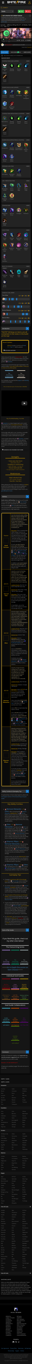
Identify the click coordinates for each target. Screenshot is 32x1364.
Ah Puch (24, 1210)
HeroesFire (8, 1334)
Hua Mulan (25, 1236)
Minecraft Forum (21, 1320)
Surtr (23, 1167)
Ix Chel (13, 1187)
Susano (24, 1261)
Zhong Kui (14, 1203)
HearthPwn (19, 1329)
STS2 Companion (21, 1334)
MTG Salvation (20, 1319)
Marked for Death (21, 550)
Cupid (23, 1138)
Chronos (24, 1181)
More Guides (27, 52)
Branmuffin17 (9, 44)
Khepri (13, 1243)
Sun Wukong (15, 1261)
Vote (3, 40)
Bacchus (14, 1113)
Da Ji (13, 1228)
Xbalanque (18, 554)
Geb (13, 1232)
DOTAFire (8, 1326)
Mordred (14, 1247)
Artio (23, 1217)
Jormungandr (25, 1241)
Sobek (23, 1258)
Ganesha (29, 47)
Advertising (20, 1348)
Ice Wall (19, 720)
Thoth (23, 1198)
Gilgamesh (25, 1232)
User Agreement (5, 1348)
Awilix (23, 1219)
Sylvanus (14, 1124)
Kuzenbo (14, 1122)
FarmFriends (9, 1331)
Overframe (19, 1332)
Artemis (14, 1217)
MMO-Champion (21, 1325)
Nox (13, 1192)
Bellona (24, 1221)
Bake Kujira (25, 1113)
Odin (13, 719)
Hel (23, 1185)
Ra (12, 1256)
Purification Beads (18, 641)
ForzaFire (8, 1332)
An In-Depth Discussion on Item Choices (17, 968)
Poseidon (24, 1254)
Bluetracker (20, 1328)
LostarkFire (8, 1335)
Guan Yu (14, 1160)
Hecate (24, 1234)
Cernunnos (25, 1223)
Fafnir (13, 1118)
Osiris (23, 1165)
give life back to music (6, 491)
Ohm (12, 505)
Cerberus (14, 1223)
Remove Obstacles (18, 775)
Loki (13, 1095)
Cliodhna (24, 1091)
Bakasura (24, 1089)
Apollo (23, 1214)
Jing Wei (14, 1241)
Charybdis (24, 1136)
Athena (24, 1111)
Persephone (14, 1194)
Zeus (13, 1269)
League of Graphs (10, 1317)
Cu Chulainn (14, 1158)
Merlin (24, 1190)
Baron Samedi (15, 1221)
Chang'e (14, 1181)
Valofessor (8, 1328)
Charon (13, 1225)
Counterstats (9, 1320)
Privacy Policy (13, 1348)
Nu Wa (24, 1192)
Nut (12, 1252)
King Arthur (14, 1163)
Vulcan (13, 1201)
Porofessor (8, 1319)
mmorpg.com (20, 1326)
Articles (22, 1351)
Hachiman (14, 1140)
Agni (13, 1210)
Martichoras (15, 1145)
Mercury (24, 1245)
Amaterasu (14, 1212)
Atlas (13, 1219)
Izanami (24, 1239)
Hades (13, 1234)
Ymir (13, 720)
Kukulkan (24, 1243)
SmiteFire (8, 1325)
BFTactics (19, 1316)
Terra (23, 1124)
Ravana (13, 1100)
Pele (13, 1254)
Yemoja (24, 1267)
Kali (13, 550)
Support (20, 380)
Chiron (24, 1225)
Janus (23, 1187)
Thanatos (14, 552)
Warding (26, 380)
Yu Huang (24, 1201)
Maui (23, 1122)
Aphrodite (14, 1214)
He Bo (13, 1185)
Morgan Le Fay (25, 1247)
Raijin (13, 1196)
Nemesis (24, 1250)
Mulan (23, 1163)
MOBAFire (8, 1316)
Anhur (23, 1212)
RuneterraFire (9, 1323)
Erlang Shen (25, 1158)
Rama (23, 1256)
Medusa (14, 1245)
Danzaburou (25, 1228)
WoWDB (19, 1322)
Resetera (8, 1329)
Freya (23, 1183)
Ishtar (13, 1239)
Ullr (23, 1265)
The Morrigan (25, 1263)
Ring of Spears (20, 719)
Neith (13, 1250)
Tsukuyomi (14, 1265)
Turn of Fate (22, 502)
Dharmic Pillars (22, 661)
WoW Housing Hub (21, 1323)
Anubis (24, 1176)
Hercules (24, 1160)
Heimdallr (24, 1140)
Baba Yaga (25, 1179)
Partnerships (11, 1351)
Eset (13, 1230)
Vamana (14, 1169)
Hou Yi (13, 1236)
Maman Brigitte (15, 1190)
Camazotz (14, 1091)
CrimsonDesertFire (21, 1335)
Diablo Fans (20, 1331)
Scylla (13, 1258)
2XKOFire (19, 1317)
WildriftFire (8, 1322)
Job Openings (28, 1348)
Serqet (24, 1100)
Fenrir (23, 1230)
